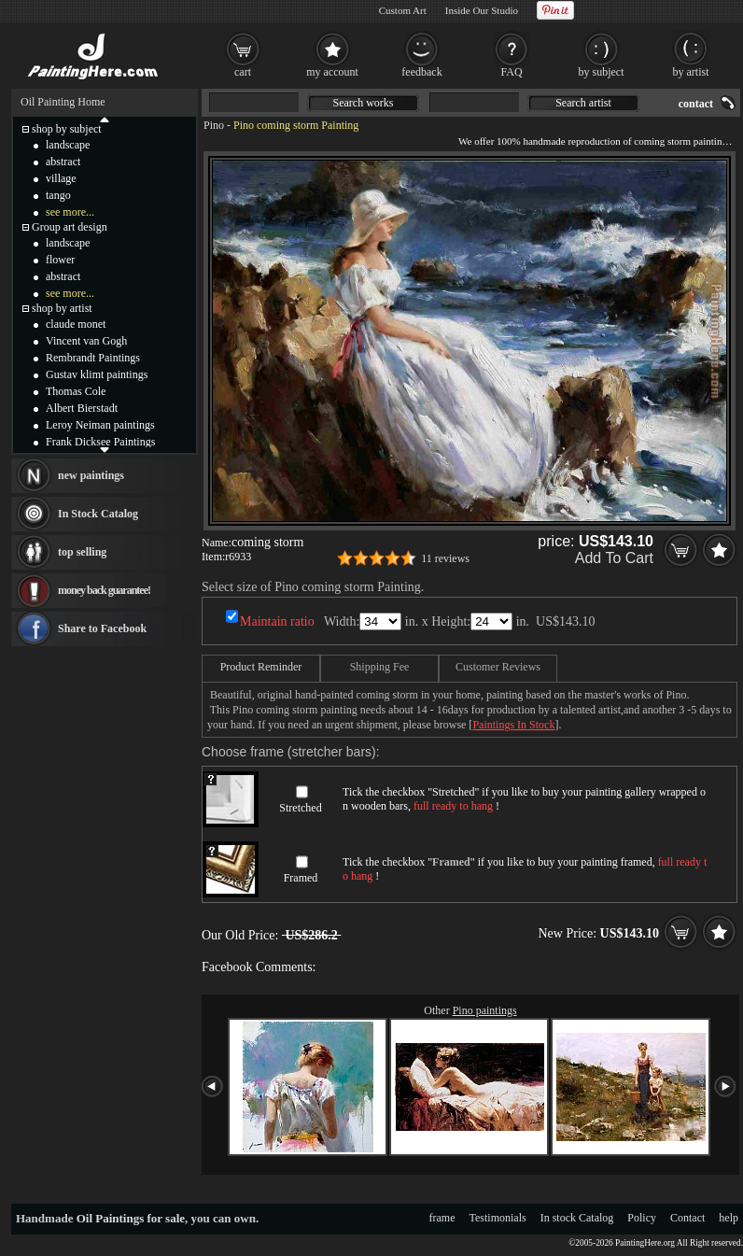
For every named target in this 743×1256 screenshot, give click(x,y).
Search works (363, 102)
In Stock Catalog (98, 513)
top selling (82, 551)
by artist (691, 71)
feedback (421, 71)
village (61, 178)
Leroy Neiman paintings (100, 424)
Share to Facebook (102, 628)
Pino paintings (485, 1010)
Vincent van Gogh (86, 340)
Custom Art (403, 10)
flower (60, 259)
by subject (601, 71)
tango (58, 195)
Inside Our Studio (481, 10)
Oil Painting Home (63, 101)
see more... (70, 212)
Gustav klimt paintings (96, 374)
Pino (213, 125)
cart (242, 71)
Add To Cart (614, 558)
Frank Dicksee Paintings (100, 441)
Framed (301, 877)
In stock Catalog (577, 1217)
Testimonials (498, 1217)
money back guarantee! (104, 590)
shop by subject (67, 128)
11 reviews (445, 558)
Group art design (69, 226)
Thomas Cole (75, 391)
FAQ (511, 71)
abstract (63, 161)
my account (332, 71)
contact (696, 103)
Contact (687, 1217)
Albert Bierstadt (82, 408)
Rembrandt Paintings (93, 357)
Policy (641, 1217)
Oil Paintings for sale (131, 1218)
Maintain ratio (277, 621)
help (728, 1217)
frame (442, 1217)
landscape (68, 144)
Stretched (300, 807)
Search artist (583, 102)
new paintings (91, 475)
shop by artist (62, 308)
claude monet (75, 324)
